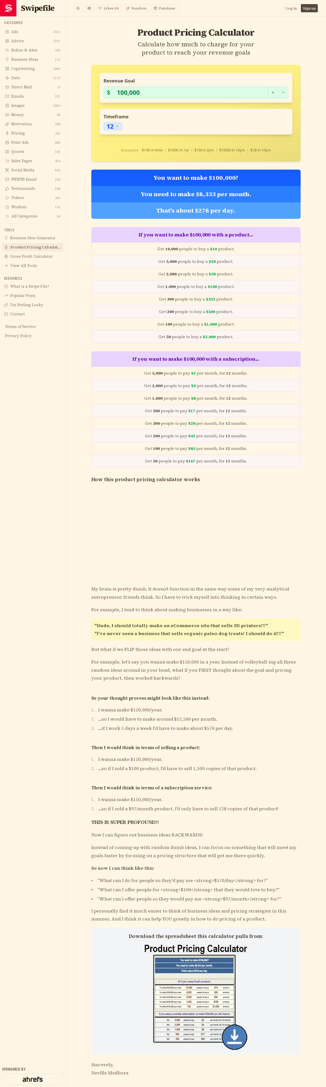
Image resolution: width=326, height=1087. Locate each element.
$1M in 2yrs (204, 150)
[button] (89, 8)
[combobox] (113, 126)
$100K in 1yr (178, 150)
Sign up (309, 8)
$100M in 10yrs (232, 150)
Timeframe (116, 116)
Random (136, 8)
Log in (291, 8)
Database (164, 8)
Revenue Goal (119, 81)
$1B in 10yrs (260, 150)
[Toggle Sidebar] (65, 543)
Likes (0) (108, 8)
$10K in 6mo (152, 150)
